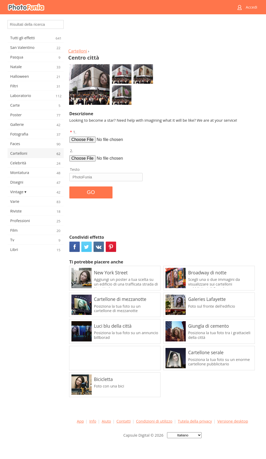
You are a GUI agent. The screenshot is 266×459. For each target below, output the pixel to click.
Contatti (123, 421)
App (80, 421)
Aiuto (106, 421)
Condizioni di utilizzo (154, 421)
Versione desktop (232, 421)
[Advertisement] (162, 32)
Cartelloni (77, 51)
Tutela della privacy (195, 421)
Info (92, 421)
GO (91, 192)
